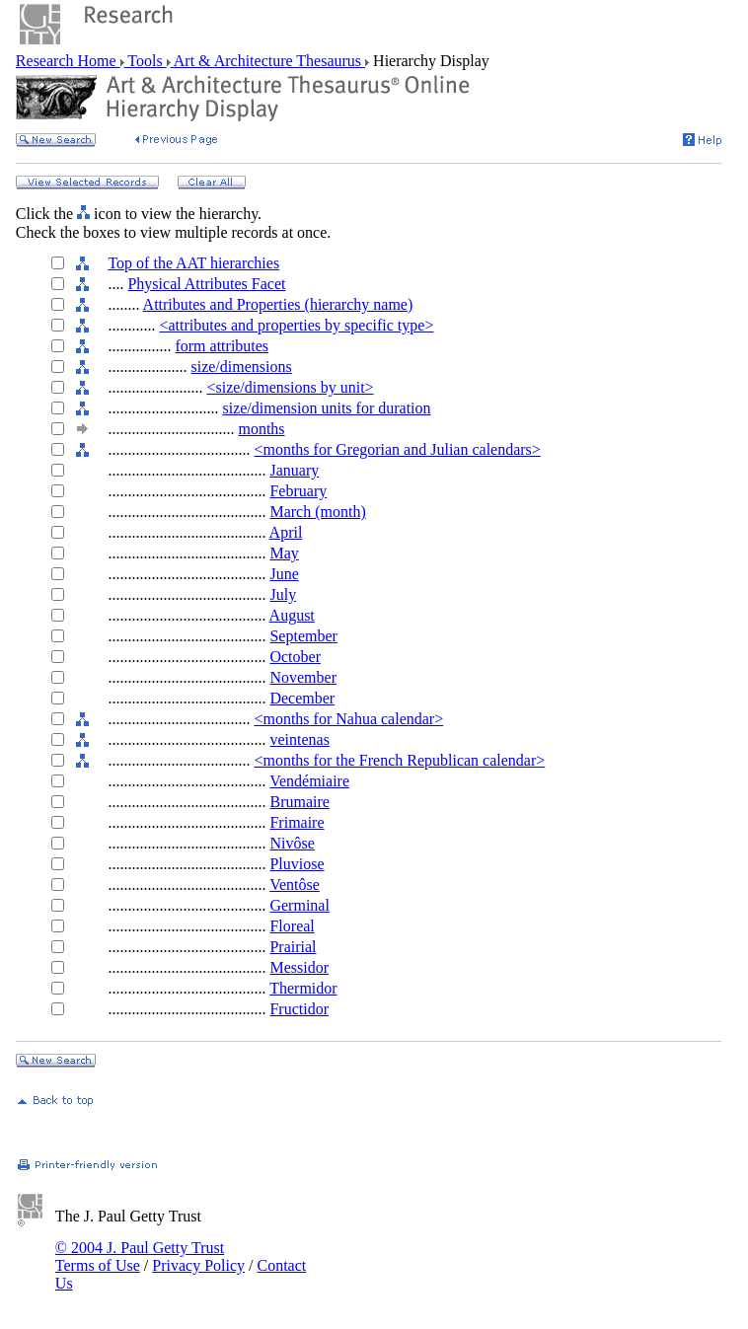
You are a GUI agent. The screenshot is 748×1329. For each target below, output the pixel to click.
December (302, 698)
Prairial (292, 946)
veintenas (299, 739)
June (283, 573)
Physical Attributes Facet (206, 283)
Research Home (68, 60)
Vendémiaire (309, 781)
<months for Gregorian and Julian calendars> (397, 449)
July (282, 594)
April (286, 532)
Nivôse (291, 843)
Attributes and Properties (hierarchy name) (278, 304)
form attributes (221, 345)
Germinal (299, 905)
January (294, 470)
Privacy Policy (198, 1265)
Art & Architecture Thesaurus (268, 60)
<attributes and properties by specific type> (296, 325)
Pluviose (296, 863)
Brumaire (299, 801)
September (303, 636)
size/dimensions (240, 366)
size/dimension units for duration (326, 408)
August (292, 615)
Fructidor (299, 1008)
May (283, 553)
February (298, 490)
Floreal (291, 926)
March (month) (317, 511)
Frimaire (296, 822)
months (261, 428)
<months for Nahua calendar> (348, 718)
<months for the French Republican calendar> (399, 760)
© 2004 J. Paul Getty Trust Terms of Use (139, 1256)
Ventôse (294, 884)
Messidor (299, 967)
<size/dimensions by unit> (289, 387)
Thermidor (303, 988)
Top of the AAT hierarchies (193, 263)
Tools (145, 60)
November (303, 677)
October (295, 656)
